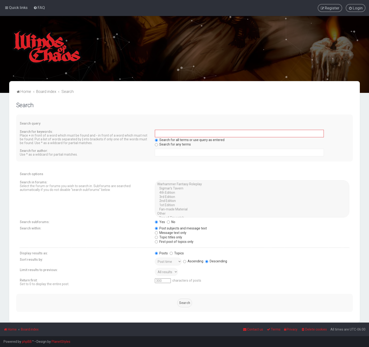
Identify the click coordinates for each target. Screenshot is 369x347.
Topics (177, 253)
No (171, 221)
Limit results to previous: (39, 269)
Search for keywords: (36, 131)
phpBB (27, 341)
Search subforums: (35, 221)
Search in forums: (34, 182)
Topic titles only (168, 237)
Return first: (29, 280)
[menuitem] (39, 7)
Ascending (193, 261)
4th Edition (252, 192)
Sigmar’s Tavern (252, 188)
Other (252, 213)
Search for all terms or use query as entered (190, 140)
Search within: (30, 228)
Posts (161, 253)
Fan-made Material (252, 209)
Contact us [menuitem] (253, 329)
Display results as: (34, 253)
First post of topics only (174, 241)
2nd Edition (252, 201)
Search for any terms (173, 144)
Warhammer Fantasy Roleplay (252, 184)
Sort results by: (31, 259)
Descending (216, 261)
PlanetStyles (61, 341)
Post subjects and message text (181, 228)
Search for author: (34, 150)
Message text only (170, 232)
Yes (160, 221)
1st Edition (252, 205)
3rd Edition (252, 196)
